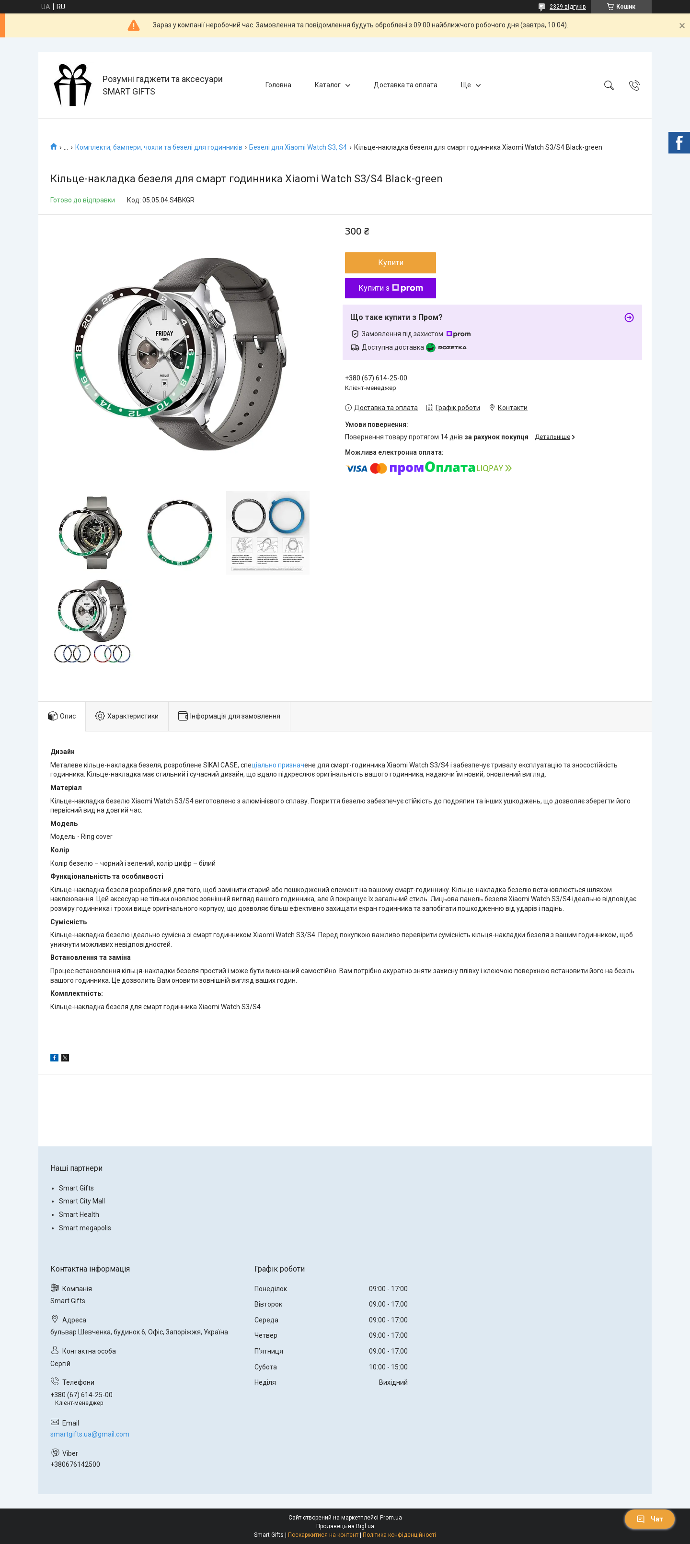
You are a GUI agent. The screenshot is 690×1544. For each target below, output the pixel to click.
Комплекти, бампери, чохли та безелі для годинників (158, 147)
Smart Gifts (76, 1188)
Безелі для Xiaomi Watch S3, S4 (298, 147)
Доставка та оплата (405, 85)
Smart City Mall (82, 1201)
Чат (649, 1519)
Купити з (390, 288)
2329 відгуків (568, 6)
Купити (390, 262)
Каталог (328, 85)
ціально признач (278, 765)
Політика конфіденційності (399, 1535)
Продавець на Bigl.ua (345, 1526)
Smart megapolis (85, 1228)
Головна (278, 85)
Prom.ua (391, 1517)
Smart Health (79, 1214)
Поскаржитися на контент (323, 1535)
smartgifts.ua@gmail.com (89, 1434)
